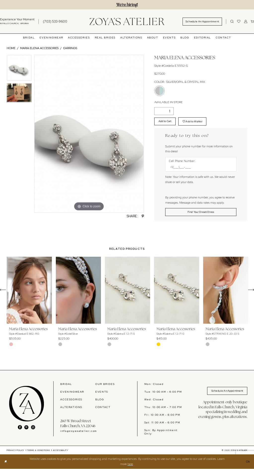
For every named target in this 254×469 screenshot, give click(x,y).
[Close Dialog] (5, 462)
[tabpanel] (19, 69)
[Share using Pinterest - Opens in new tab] (143, 216)
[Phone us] (55, 21)
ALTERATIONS (71, 407)
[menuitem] (52, 21)
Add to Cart (165, 121)
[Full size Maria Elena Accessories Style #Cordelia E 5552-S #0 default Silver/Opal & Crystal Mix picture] (89, 133)
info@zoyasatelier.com (78, 431)
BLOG (99, 399)
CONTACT (102, 407)
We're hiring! (127, 4)
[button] (245, 21)
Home (11, 48)
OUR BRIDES (105, 384)
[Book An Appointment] (202, 22)
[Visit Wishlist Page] (238, 21)
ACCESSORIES (71, 399)
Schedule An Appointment (226, 391)
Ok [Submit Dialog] (248, 462)
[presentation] (29, 290)
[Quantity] (164, 111)
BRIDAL (66, 384)
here (130, 464)
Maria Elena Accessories (39, 48)
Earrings (70, 48)
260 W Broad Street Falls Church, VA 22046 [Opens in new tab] (77, 423)
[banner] (127, 21)
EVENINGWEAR (72, 392)
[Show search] (232, 21)
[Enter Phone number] (199, 167)
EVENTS (101, 392)
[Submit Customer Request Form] (201, 212)
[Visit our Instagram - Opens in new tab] (33, 428)
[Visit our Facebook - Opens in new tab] (20, 428)
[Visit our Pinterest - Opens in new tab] (26, 428)
